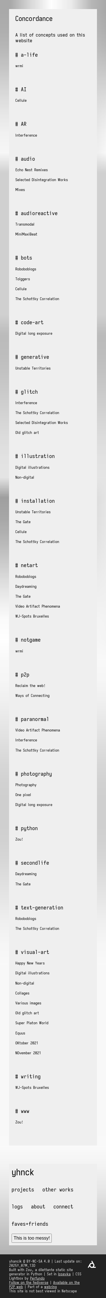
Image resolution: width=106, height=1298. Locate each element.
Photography (25, 784)
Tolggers (22, 279)
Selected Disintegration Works (41, 179)
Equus (20, 1033)
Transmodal (24, 224)
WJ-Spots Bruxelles (32, 616)
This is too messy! (32, 1238)
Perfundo (37, 1278)
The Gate (23, 521)
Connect (63, 1206)
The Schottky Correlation (37, 298)
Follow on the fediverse (28, 1282)
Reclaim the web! (30, 685)
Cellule (21, 100)
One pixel (23, 794)
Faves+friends (30, 1223)
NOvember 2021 (28, 1053)
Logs (17, 1206)
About (38, 1206)
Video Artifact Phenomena (37, 606)
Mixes (20, 189)
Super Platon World (31, 1023)
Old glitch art (27, 432)
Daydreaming (25, 586)
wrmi (19, 65)
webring (50, 1287)
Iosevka (64, 1274)
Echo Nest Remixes (31, 169)
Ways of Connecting (32, 695)
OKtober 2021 (26, 1043)
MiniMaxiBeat (26, 234)
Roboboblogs (25, 269)
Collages (22, 993)
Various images (28, 1003)
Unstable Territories (33, 368)
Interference (26, 135)
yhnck (23, 1172)
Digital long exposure (33, 333)
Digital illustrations (32, 467)
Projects (23, 1189)
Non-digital (24, 477)
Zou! (19, 839)
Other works (57, 1189)
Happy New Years (30, 963)
